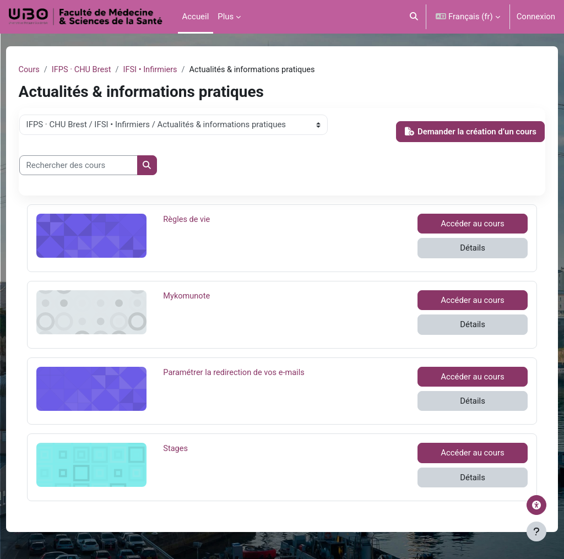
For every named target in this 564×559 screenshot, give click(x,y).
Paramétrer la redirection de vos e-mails (245, 372)
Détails (457, 248)
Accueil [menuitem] (195, 16)
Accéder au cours (457, 224)
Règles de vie (199, 219)
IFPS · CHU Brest (103, 70)
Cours (50, 70)
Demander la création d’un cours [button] (450, 132)
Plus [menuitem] (226, 16)
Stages (199, 448)
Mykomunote (199, 295)
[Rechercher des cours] (99, 165)
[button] (414, 17)
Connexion (536, 16)
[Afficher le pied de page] (536, 531)
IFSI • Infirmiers (174, 70)
